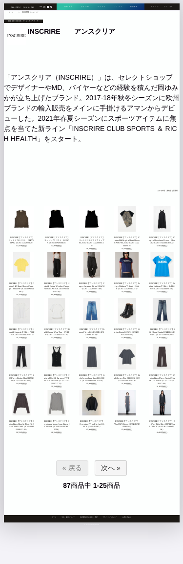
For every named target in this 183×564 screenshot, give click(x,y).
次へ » (111, 468)
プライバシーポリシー (109, 517)
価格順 (169, 191)
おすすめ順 (160, 191)
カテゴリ (100, 7)
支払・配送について (68, 517)
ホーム (54, 517)
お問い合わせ (126, 517)
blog (41, 7)
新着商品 (68, 7)
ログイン (154, 7)
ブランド (116, 7)
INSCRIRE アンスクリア (30, 12)
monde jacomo (23, 6)
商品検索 (132, 7)
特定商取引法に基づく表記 (89, 517)
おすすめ (84, 7)
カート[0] (168, 7)
